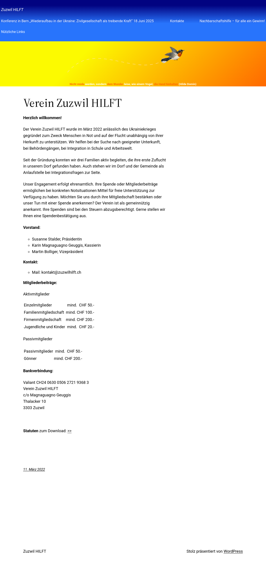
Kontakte (177, 21)
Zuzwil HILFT (12, 9)
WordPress (233, 551)
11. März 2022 (34, 469)
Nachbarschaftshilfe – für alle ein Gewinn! (232, 21)
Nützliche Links (13, 32)
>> (69, 430)
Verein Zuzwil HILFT (72, 102)
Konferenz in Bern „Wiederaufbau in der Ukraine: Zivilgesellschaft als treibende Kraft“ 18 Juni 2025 (78, 21)
